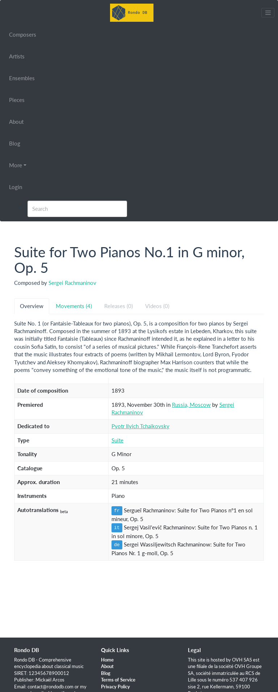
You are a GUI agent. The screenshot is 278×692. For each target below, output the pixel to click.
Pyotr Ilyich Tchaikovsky (140, 426)
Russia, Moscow (191, 404)
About (16, 121)
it (117, 527)
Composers (22, 34)
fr (117, 510)
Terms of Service (118, 680)
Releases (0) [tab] (118, 306)
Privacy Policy (115, 686)
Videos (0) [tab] (157, 306)
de (117, 544)
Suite (117, 440)
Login (15, 187)
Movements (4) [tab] (74, 306)
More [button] (15, 165)
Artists (17, 56)
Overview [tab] (31, 306)
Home (107, 660)
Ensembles (22, 78)
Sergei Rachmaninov (72, 282)
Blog (14, 143)
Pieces (17, 100)
